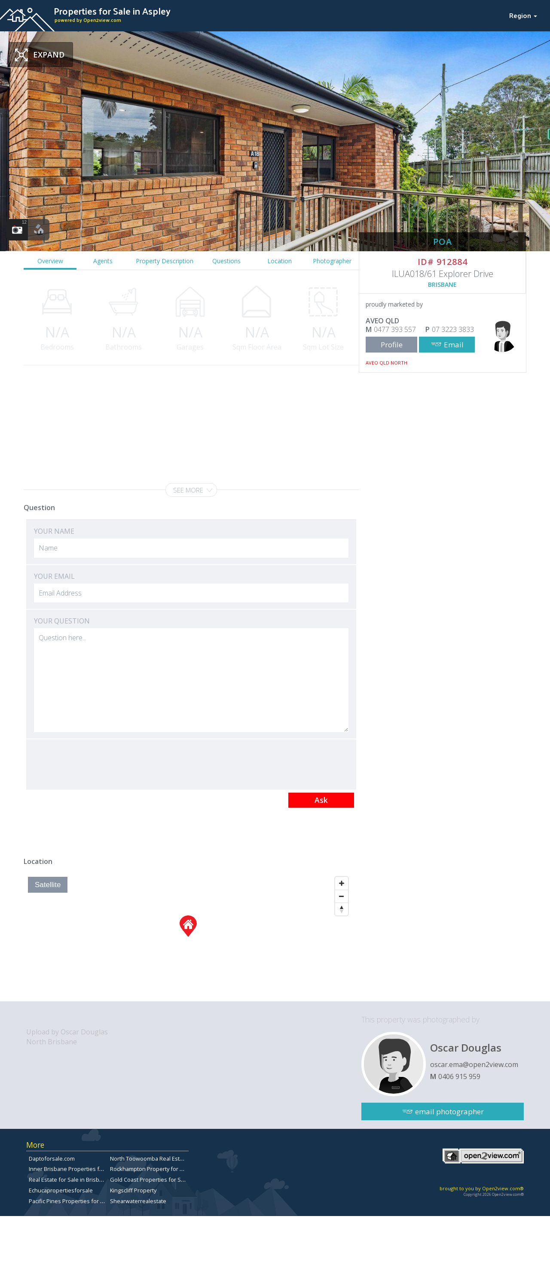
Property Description (164, 261)
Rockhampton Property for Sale (150, 1169)
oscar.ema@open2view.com (474, 1064)
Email (454, 345)
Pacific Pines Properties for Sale (70, 1201)
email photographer (449, 1111)
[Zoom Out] (341, 896)
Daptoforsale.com (52, 1158)
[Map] (188, 937)
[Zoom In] (341, 883)
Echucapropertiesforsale (61, 1190)
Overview (50, 261)
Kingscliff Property (133, 1190)
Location (279, 261)
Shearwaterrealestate (138, 1201)
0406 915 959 (459, 1076)
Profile (392, 345)
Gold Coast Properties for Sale (149, 1179)
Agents (103, 261)
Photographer (332, 261)
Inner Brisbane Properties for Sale (73, 1169)
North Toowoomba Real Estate (149, 1158)
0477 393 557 (395, 329)
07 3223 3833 (453, 329)
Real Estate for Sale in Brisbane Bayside (80, 1179)
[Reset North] (341, 909)
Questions (226, 261)
